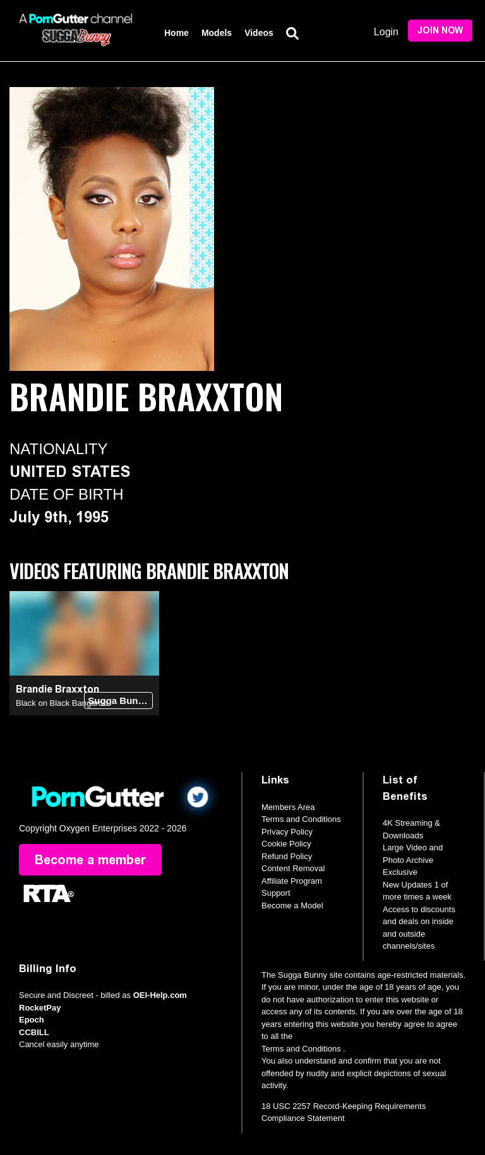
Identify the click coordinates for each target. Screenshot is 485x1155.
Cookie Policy (286, 843)
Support (275, 893)
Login (386, 31)
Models (216, 33)
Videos (258, 33)
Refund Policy (286, 856)
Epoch (31, 1019)
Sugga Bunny (118, 700)
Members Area (288, 807)
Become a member (90, 859)
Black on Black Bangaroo (61, 703)
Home (176, 33)
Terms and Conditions (301, 819)
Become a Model (292, 905)
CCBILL (34, 1032)
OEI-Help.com (160, 995)
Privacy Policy (287, 831)
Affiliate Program (291, 881)
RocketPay (40, 1007)
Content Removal (293, 868)
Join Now (440, 30)
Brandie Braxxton (57, 689)
